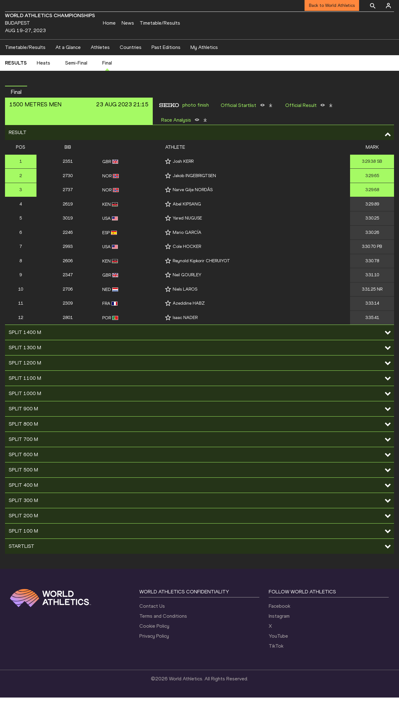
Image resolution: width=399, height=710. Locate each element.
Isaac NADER (185, 330)
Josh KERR (183, 173)
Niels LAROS (185, 301)
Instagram (279, 628)
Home (109, 23)
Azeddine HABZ (189, 315)
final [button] (16, 104)
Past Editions (165, 60)
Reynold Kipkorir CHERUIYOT (201, 273)
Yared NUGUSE (187, 230)
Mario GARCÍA (187, 245)
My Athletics (204, 60)
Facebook (279, 618)
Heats (43, 76)
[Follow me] (168, 174)
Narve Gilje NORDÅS (193, 202)
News (128, 23)
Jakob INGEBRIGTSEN (194, 188)
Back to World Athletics (332, 5)
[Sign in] (388, 5)
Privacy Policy (154, 648)
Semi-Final (76, 76)
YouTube (278, 648)
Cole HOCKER (187, 259)
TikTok (276, 658)
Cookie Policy (154, 638)
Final (107, 76)
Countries (131, 60)
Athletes (100, 60)
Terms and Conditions (163, 628)
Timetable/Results (160, 23)
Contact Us (152, 618)
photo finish (195, 117)
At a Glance (68, 60)
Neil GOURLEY (187, 287)
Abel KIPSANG (187, 216)
